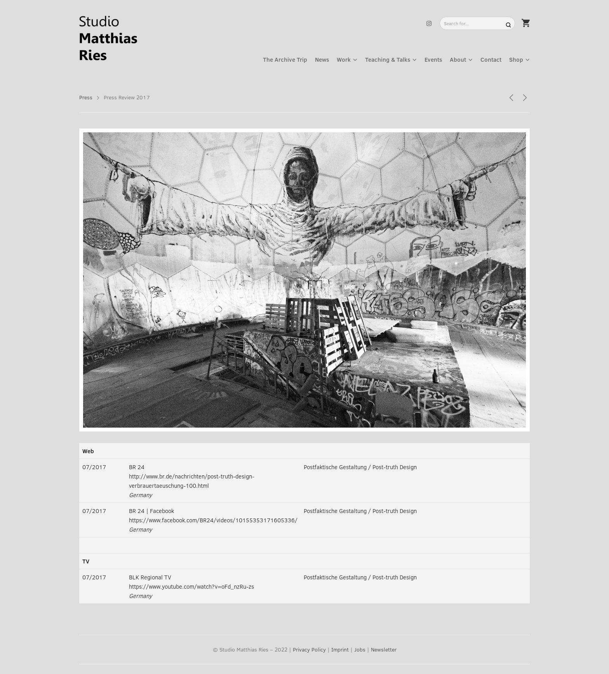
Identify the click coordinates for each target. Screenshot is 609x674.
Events (433, 59)
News (322, 59)
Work (344, 59)
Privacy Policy (309, 649)
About (458, 59)
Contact (490, 59)
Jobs (359, 649)
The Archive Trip (285, 59)
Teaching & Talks (387, 59)
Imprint (340, 649)
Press (85, 97)
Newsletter (384, 649)
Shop (516, 59)
